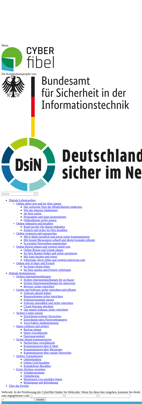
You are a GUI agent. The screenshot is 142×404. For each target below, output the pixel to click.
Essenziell (53, 193)
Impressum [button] (90, 226)
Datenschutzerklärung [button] (73, 226)
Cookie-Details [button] (54, 226)
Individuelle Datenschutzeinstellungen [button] (71, 222)
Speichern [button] (71, 214)
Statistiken (85, 193)
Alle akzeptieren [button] (71, 204)
